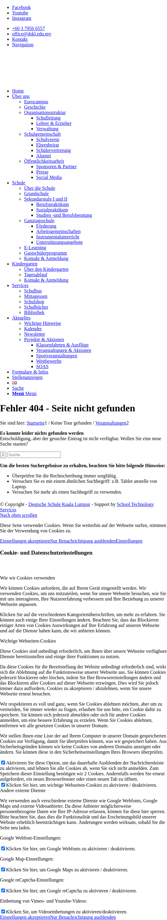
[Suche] (18, 388)
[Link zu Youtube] (20, 12)
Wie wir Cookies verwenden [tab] (27, 577)
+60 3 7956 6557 (28, 28)
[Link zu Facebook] (21, 7)
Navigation (22, 44)
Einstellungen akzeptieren (25, 540)
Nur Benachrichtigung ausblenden (83, 540)
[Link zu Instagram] (21, 18)
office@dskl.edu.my (31, 33)
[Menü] (24, 393)
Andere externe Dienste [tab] (23, 790)
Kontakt (20, 39)
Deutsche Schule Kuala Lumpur (59, 504)
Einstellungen (129, 540)
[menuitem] (89, 28)
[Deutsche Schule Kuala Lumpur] (45, 80)
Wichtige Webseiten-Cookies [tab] (28, 640)
